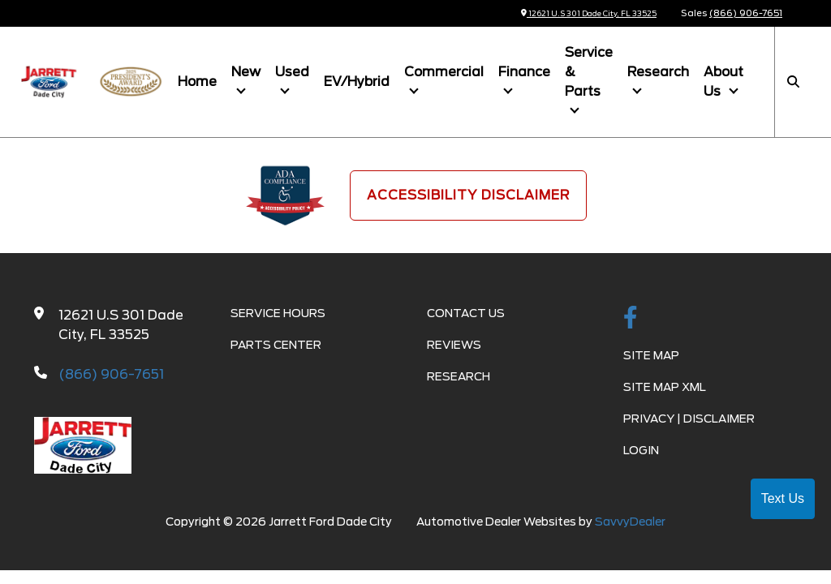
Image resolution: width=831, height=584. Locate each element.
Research (658, 71)
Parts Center (275, 344)
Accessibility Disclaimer (469, 195)
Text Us (782, 498)
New (245, 71)
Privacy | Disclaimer (689, 418)
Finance (524, 71)
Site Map (651, 355)
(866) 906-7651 (745, 13)
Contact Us (466, 313)
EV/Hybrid (357, 81)
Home (197, 81)
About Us (723, 81)
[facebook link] (630, 319)
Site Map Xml (664, 386)
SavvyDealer (630, 521)
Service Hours (277, 313)
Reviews (454, 344)
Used (292, 71)
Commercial (444, 71)
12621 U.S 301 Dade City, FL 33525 (575, 13)
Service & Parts (589, 72)
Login (641, 450)
